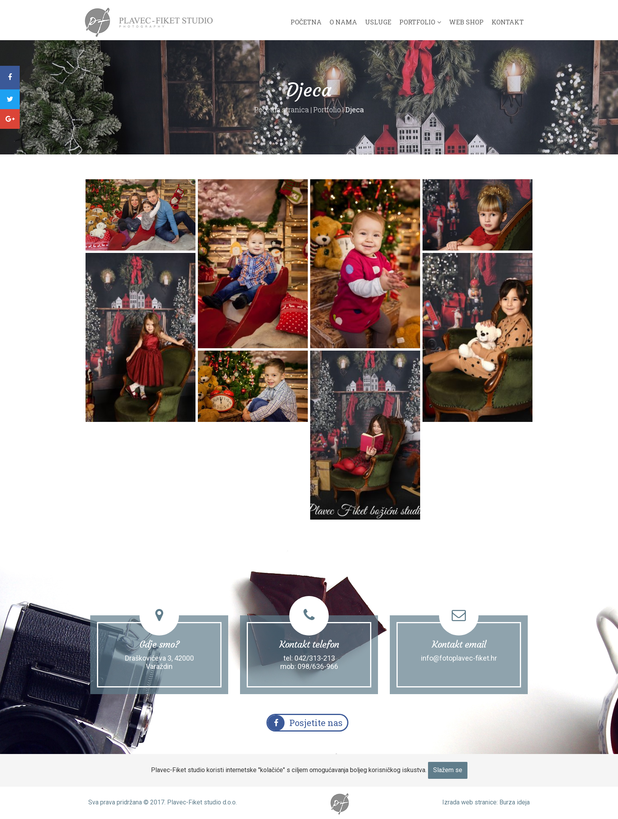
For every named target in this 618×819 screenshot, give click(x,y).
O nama (343, 22)
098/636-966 (318, 666)
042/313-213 (314, 658)
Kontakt (507, 22)
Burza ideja (514, 802)
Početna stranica (281, 109)
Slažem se (447, 770)
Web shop (466, 22)
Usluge (378, 22)
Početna (306, 22)
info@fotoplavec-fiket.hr (459, 658)
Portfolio (417, 22)
